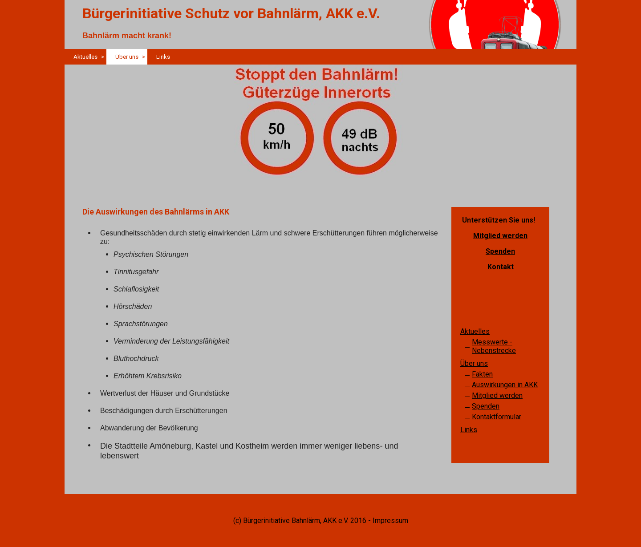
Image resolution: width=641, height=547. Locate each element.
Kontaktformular (496, 417)
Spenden (500, 251)
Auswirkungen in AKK (505, 385)
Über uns (126, 56)
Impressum (390, 520)
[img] (320, 129)
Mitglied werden (500, 235)
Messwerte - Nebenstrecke (494, 346)
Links (163, 56)
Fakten (482, 374)
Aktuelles (85, 56)
